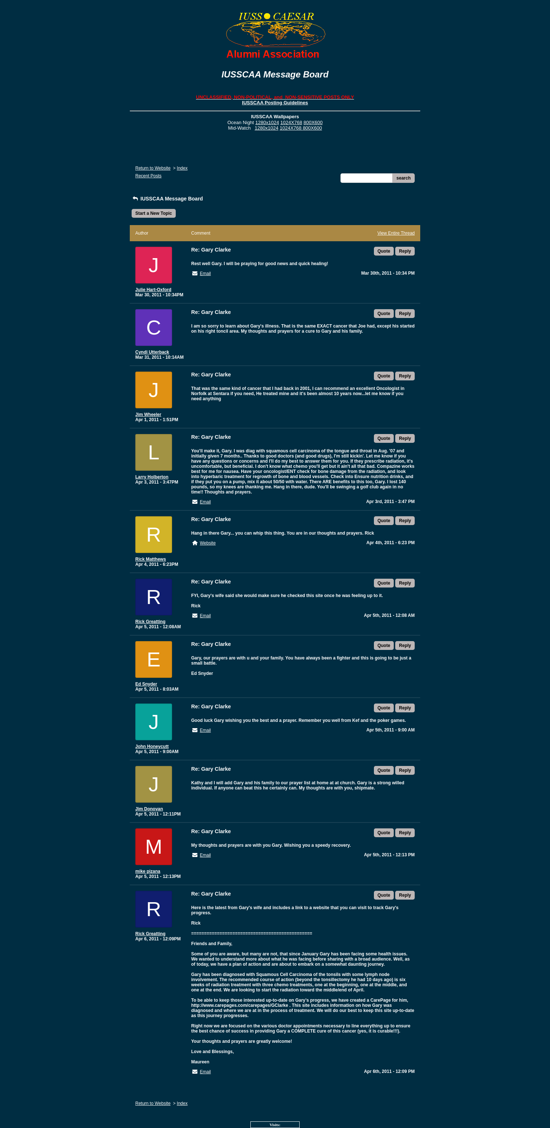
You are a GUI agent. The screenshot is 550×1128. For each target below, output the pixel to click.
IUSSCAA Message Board (167, 199)
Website (207, 543)
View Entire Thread (396, 233)
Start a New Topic (153, 213)
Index (182, 168)
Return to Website (153, 168)
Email (205, 273)
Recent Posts (148, 175)
